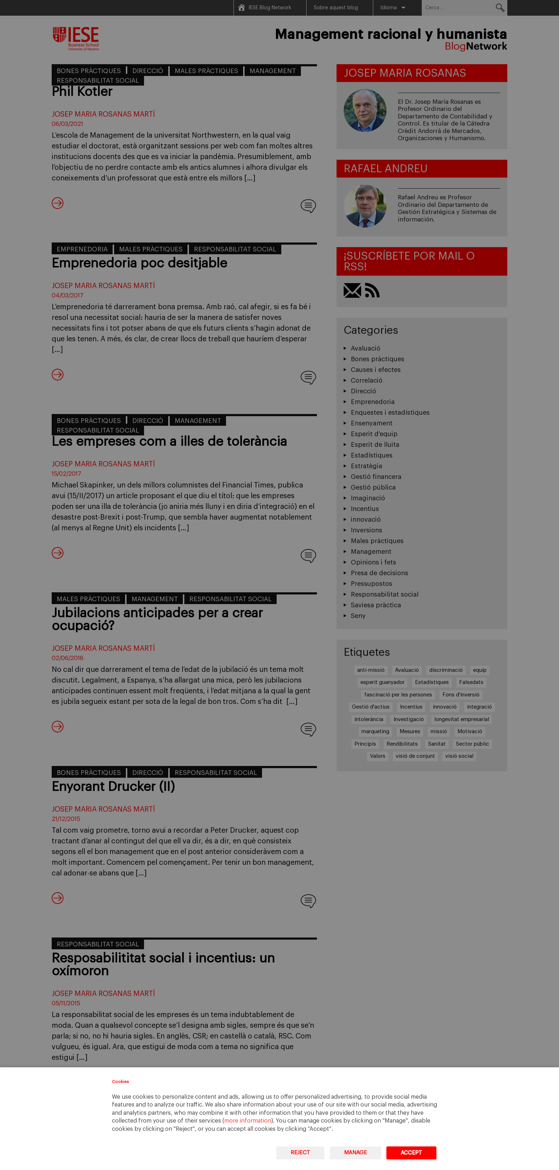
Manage (355, 1152)
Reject (300, 1152)
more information (247, 1121)
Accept (411, 1152)
